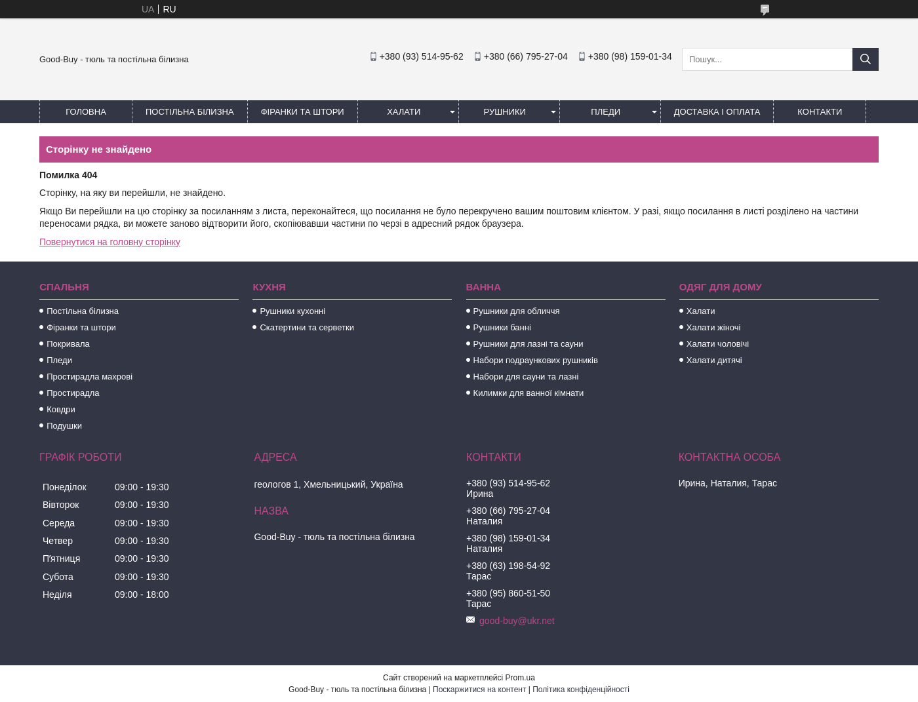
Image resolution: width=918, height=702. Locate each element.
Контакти (819, 112)
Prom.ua (520, 677)
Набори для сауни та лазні (526, 376)
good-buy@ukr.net (517, 620)
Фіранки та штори (302, 112)
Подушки (64, 426)
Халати (403, 112)
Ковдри (61, 409)
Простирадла (73, 393)
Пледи (605, 112)
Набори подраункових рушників (535, 360)
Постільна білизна (190, 112)
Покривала (68, 344)
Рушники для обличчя (516, 311)
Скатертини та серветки (307, 327)
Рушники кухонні (292, 311)
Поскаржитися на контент (479, 689)
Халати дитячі (714, 360)
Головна (86, 112)
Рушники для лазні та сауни (528, 344)
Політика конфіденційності (580, 689)
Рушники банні (502, 327)
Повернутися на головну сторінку (109, 242)
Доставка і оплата (717, 112)
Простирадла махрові (89, 376)
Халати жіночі (714, 327)
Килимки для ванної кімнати (528, 393)
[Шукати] (865, 59)
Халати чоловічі (718, 344)
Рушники (505, 112)
